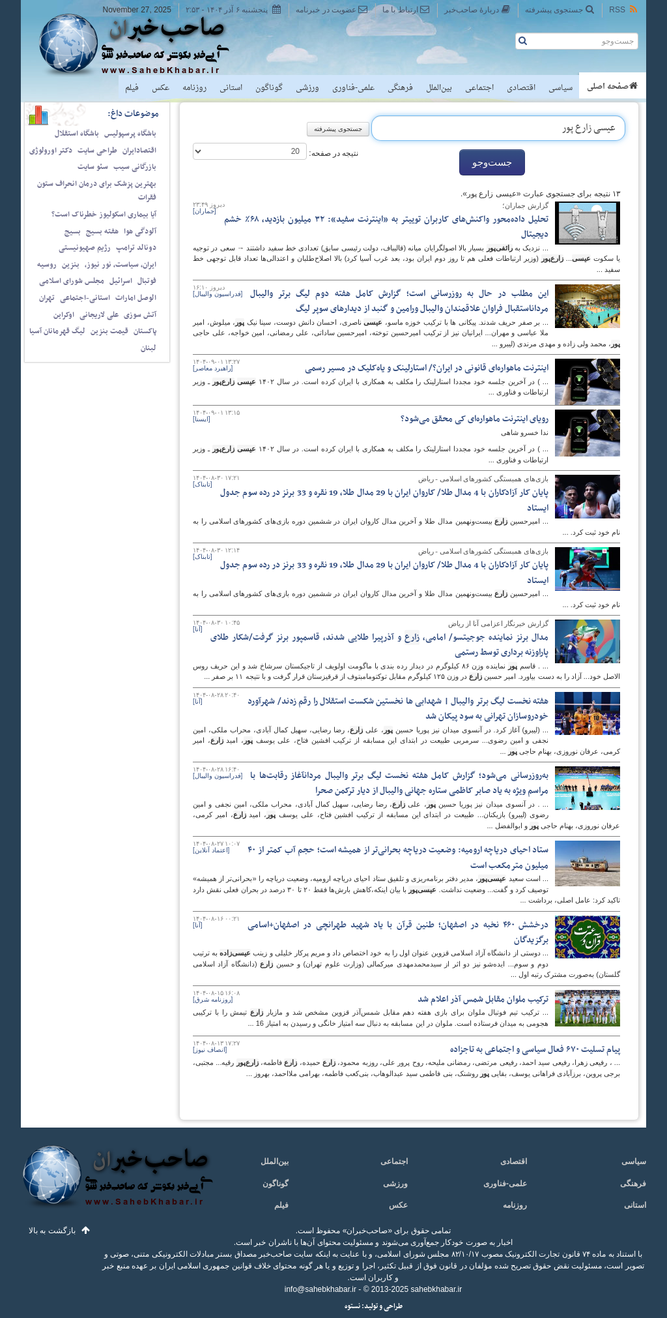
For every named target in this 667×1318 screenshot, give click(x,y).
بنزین (70, 264)
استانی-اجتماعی (85, 298)
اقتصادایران (139, 150)
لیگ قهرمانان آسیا (57, 331)
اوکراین (63, 315)
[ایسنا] (201, 419)
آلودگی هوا (140, 231)
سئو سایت (93, 166)
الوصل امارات (135, 298)
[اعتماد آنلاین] (211, 850)
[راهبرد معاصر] (213, 368)
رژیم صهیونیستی (85, 247)
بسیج (72, 231)
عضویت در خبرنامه (332, 9)
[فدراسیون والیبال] (217, 293)
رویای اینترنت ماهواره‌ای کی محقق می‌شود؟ (474, 419)
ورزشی (307, 88)
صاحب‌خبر (143, 44)
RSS (624, 9)
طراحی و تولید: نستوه (374, 1306)
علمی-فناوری (353, 88)
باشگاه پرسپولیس (130, 133)
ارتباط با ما (406, 9)
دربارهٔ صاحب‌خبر (477, 9)
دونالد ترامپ (136, 247)
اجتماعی (479, 88)
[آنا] (198, 629)
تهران (47, 298)
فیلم (132, 88)
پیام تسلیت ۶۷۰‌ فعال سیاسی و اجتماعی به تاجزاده (535, 1049)
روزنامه (194, 88)
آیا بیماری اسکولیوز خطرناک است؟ (103, 214)
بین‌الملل (439, 88)
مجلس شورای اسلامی (71, 281)
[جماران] (204, 211)
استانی (231, 88)
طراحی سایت (97, 150)
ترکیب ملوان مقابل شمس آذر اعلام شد (483, 999)
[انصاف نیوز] (210, 1049)
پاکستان (145, 331)
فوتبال (146, 281)
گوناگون (269, 88)
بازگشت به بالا (52, 1230)
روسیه (47, 264)
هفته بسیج (102, 231)
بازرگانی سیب (134, 166)
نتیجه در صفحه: (332, 153)
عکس (160, 88)
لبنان (148, 348)
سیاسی (560, 88)
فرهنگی (400, 88)
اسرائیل (120, 281)
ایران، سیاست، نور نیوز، (120, 264)
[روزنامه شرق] (213, 999)
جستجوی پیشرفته (560, 9)
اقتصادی (521, 88)
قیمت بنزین (109, 331)
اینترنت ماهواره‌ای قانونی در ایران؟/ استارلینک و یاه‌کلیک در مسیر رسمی (426, 368)
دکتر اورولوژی (50, 150)
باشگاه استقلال (77, 133)
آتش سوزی (140, 315)
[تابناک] (202, 484)
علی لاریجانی (99, 315)
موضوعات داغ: (133, 113)
